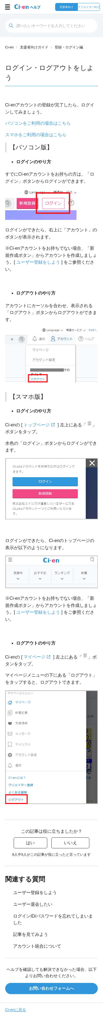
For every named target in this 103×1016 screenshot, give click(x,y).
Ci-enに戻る (15, 1010)
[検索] (51, 26)
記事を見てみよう (30, 934)
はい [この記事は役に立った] (30, 842)
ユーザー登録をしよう (38, 262)
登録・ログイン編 (69, 47)
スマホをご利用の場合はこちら (35, 134)
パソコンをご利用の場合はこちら (38, 123)
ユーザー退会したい (32, 904)
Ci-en (9, 47)
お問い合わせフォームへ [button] (51, 988)
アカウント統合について (37, 946)
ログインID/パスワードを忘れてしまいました (53, 919)
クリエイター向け (89, 6)
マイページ (34, 656)
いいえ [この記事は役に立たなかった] (70, 842)
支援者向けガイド (34, 47)
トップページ (36, 425)
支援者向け (66, 6)
